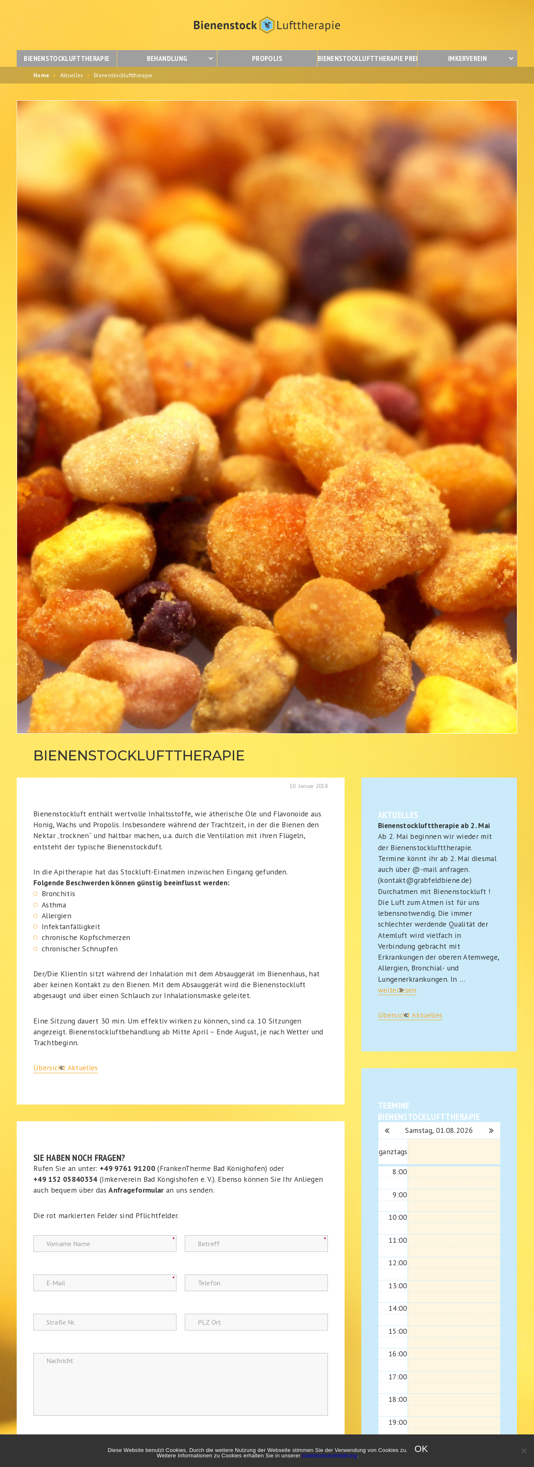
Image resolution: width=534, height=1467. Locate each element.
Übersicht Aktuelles (65, 1067)
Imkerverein (467, 58)
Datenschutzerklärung (329, 1455)
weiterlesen (397, 990)
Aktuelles (71, 75)
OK (421, 1449)
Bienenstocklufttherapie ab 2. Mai (434, 825)
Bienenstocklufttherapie (66, 58)
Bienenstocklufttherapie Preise (367, 58)
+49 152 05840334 (65, 1179)
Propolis (267, 58)
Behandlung (167, 58)
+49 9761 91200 (127, 1168)
